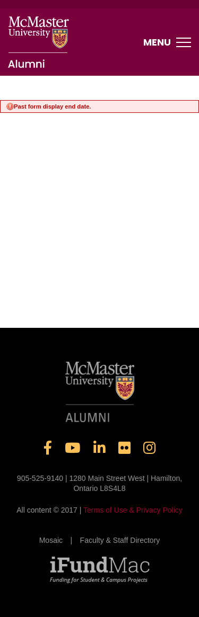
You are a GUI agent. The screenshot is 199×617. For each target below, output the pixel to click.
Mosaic (51, 540)
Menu (167, 42)
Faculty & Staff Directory (120, 540)
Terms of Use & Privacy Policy (133, 510)
